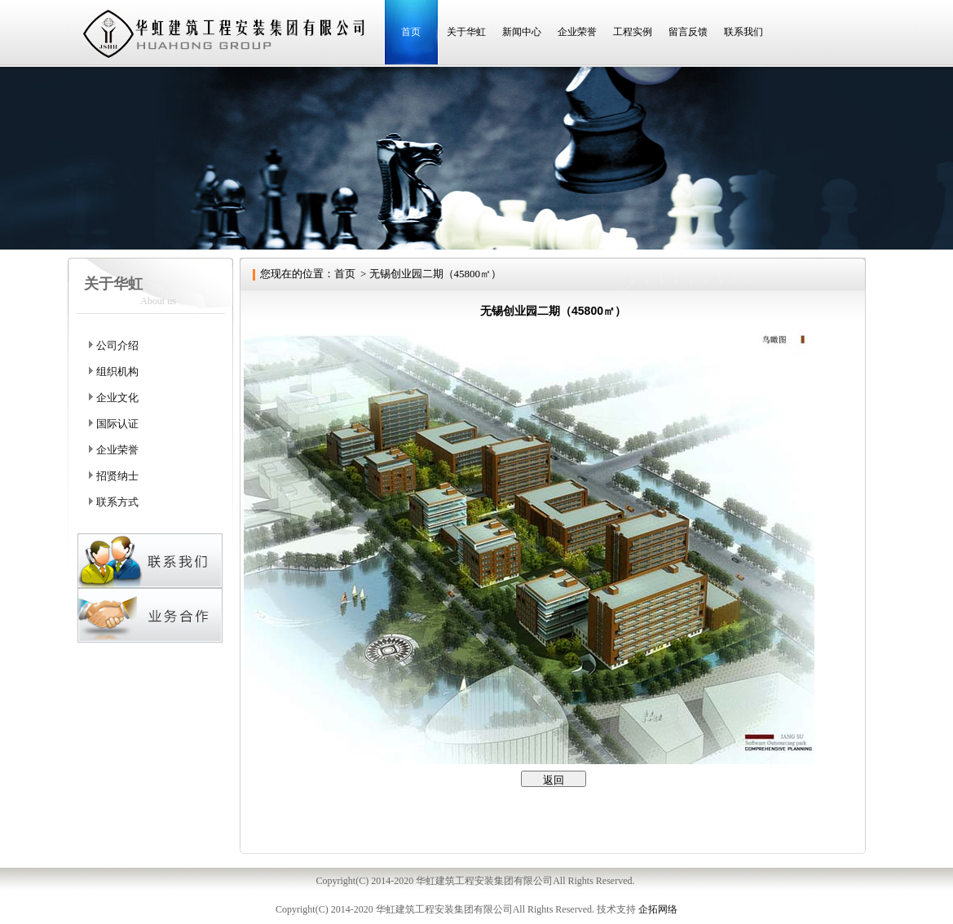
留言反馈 (688, 32)
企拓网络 (657, 909)
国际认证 (117, 424)
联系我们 (743, 32)
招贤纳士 (117, 476)
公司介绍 (117, 345)
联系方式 (117, 502)
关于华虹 (466, 32)
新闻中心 (521, 32)
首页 (411, 32)
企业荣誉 (577, 32)
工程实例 (632, 32)
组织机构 (117, 371)
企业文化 (117, 397)
